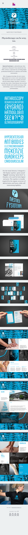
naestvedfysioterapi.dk (16, 507)
